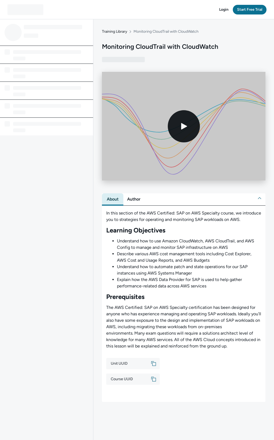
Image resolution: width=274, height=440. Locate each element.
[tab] (112, 199)
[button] (224, 9)
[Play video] (184, 126)
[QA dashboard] (25, 9)
